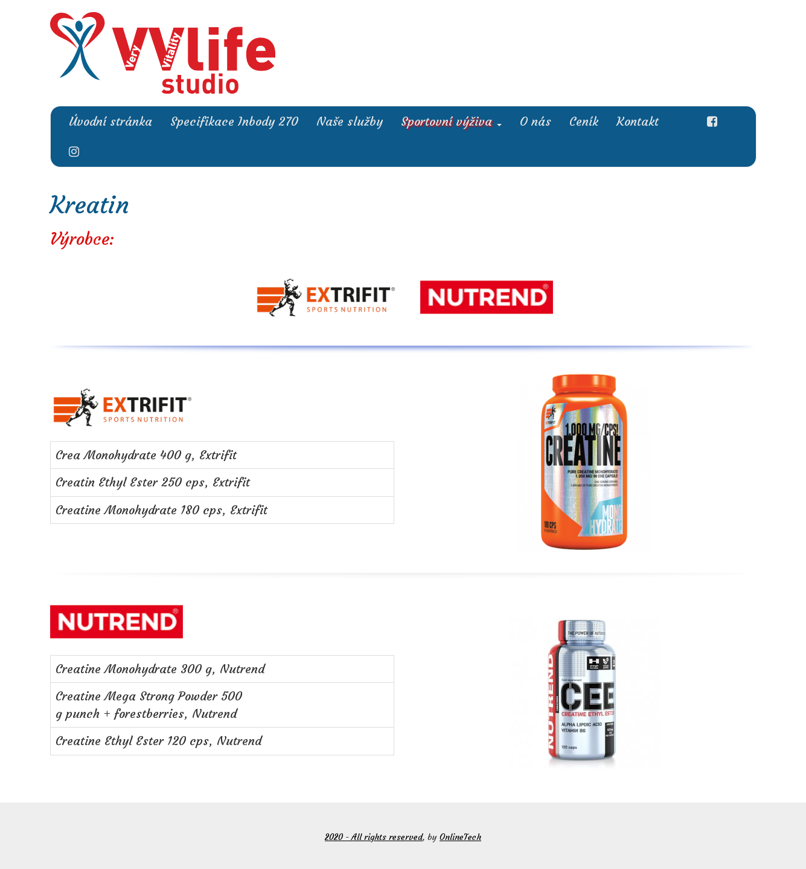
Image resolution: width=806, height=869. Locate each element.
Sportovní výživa (451, 121)
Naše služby (349, 121)
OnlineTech (460, 837)
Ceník (583, 121)
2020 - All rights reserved (374, 837)
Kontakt (637, 121)
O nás (535, 121)
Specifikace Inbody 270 (234, 121)
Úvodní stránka (110, 121)
